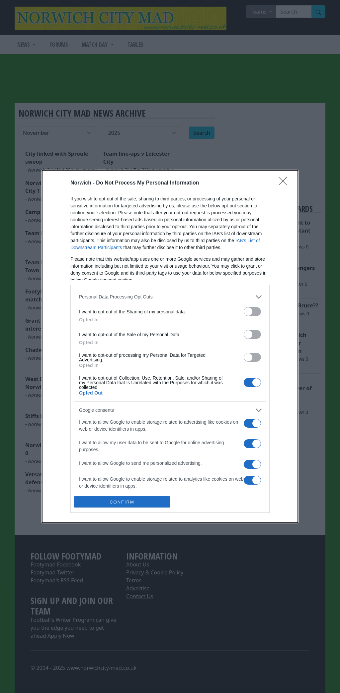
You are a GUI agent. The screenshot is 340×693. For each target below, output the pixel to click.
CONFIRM (122, 502)
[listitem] (170, 296)
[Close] (285, 183)
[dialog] (170, 346)
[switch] (252, 311)
